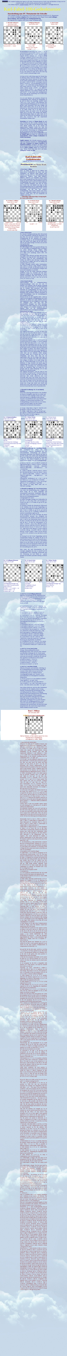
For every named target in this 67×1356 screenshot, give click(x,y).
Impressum (5, 1)
